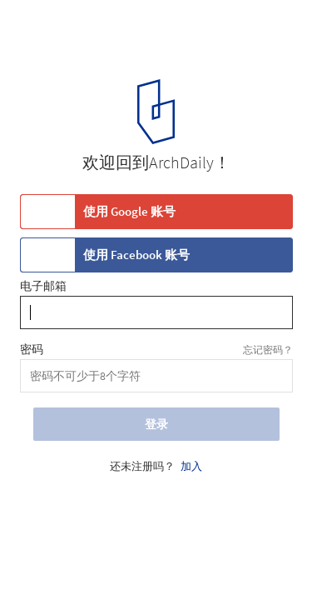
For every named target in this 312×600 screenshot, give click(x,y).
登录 (156, 424)
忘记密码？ (268, 349)
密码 (31, 350)
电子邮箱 (43, 286)
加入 (191, 466)
